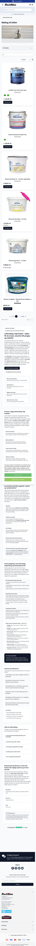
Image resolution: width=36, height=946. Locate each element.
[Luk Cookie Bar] (33, 463)
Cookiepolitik (12, 471)
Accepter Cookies (18, 475)
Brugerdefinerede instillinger (18, 479)
